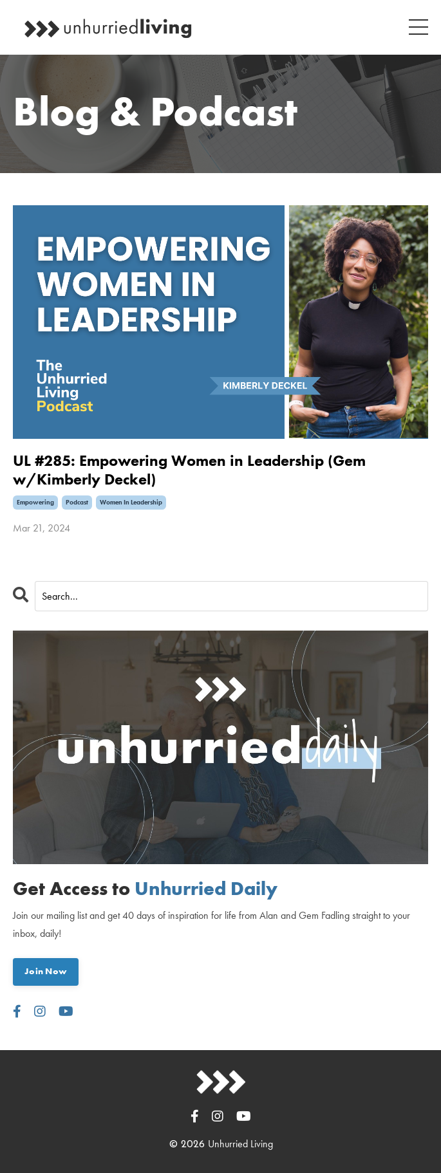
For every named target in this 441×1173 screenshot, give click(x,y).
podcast (77, 502)
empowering (35, 502)
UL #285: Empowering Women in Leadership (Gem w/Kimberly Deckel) (189, 470)
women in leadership (131, 502)
